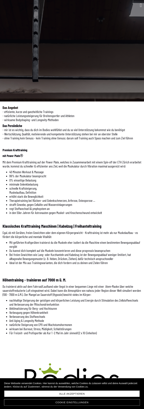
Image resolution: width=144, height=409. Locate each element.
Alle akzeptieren (72, 393)
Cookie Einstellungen (71, 402)
